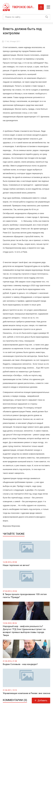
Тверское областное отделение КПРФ (23, 7)
